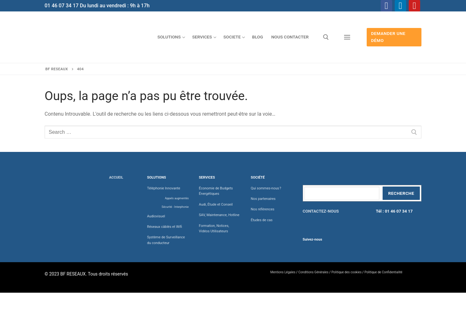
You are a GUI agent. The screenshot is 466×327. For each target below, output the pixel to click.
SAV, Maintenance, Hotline (219, 215)
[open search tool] (326, 37)
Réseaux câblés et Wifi (164, 227)
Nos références (262, 209)
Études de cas (262, 220)
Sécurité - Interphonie (175, 206)
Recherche (401, 193)
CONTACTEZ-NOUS (321, 211)
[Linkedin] (400, 5)
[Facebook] (386, 5)
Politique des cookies (346, 272)
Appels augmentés (177, 198)
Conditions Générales (313, 272)
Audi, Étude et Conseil (216, 204)
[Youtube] (414, 5)
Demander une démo (388, 37)
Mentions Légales (282, 272)
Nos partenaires (263, 199)
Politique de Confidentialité (383, 272)
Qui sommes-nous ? (266, 188)
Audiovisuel (156, 216)
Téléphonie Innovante (163, 188)
